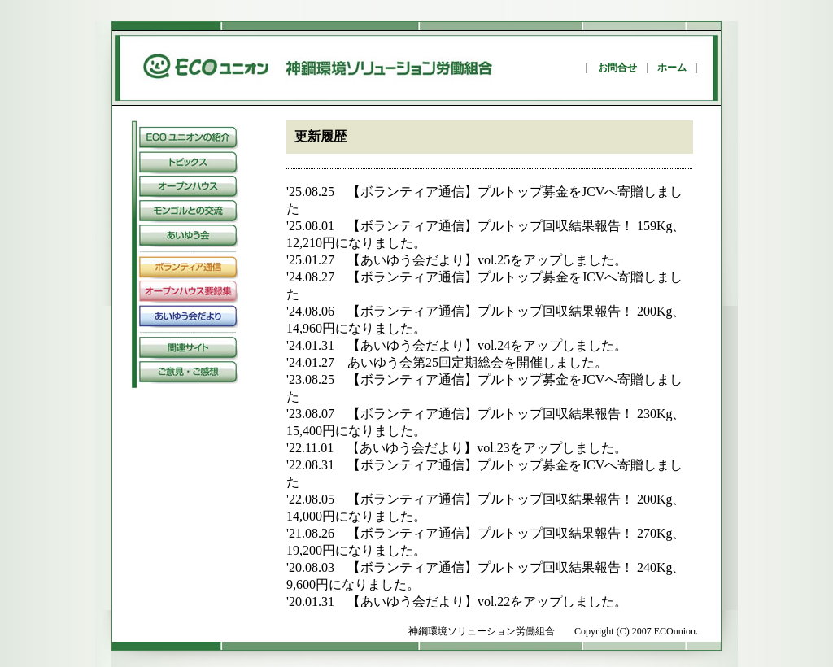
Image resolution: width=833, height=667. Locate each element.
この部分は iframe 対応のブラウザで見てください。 (489, 395)
